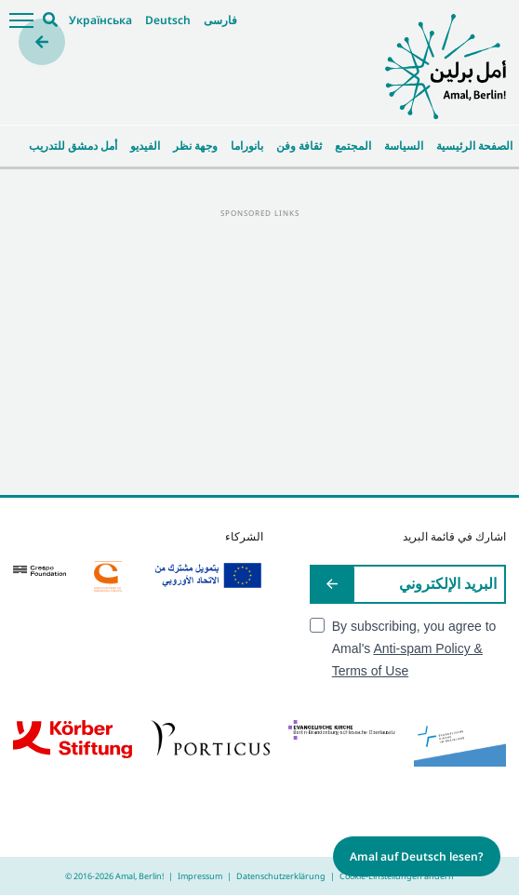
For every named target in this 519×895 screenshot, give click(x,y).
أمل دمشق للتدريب (73, 146)
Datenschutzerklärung (281, 876)
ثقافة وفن (299, 146)
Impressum (200, 876)
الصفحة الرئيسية (474, 146)
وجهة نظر (195, 146)
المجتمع (353, 146)
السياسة (403, 146)
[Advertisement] (259, 350)
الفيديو (145, 146)
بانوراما (247, 146)
